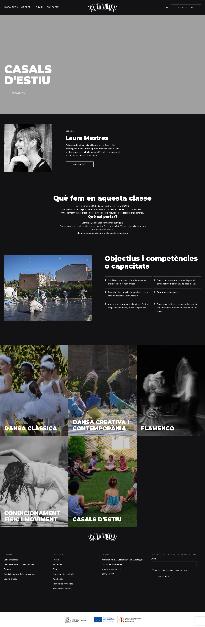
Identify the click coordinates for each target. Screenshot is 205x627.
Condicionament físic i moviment (19, 574)
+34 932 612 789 (185, 7)
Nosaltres (11, 7)
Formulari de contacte (63, 574)
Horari (38, 7)
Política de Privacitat (63, 583)
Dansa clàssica (11, 559)
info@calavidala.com (112, 569)
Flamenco (8, 569)
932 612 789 (108, 574)
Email (153, 558)
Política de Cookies (62, 588)
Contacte (53, 7)
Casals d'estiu (10, 578)
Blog (55, 569)
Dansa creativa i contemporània (19, 564)
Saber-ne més (79, 164)
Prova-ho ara (18, 93)
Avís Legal (58, 578)
